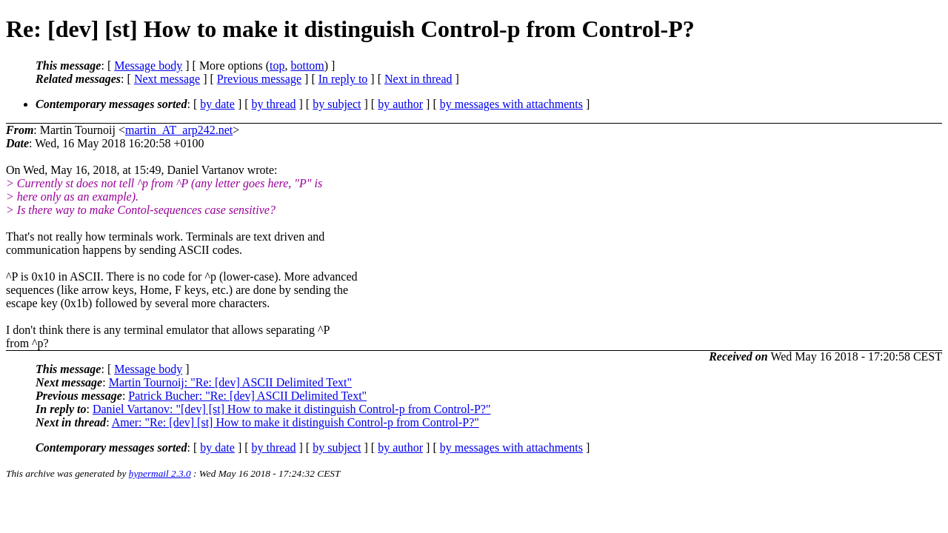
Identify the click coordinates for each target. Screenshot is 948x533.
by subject (337, 104)
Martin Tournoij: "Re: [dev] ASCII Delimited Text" (230, 382)
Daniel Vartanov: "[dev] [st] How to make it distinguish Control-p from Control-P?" (292, 409)
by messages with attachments (511, 104)
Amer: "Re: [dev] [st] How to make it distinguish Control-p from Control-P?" (295, 422)
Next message (167, 79)
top (277, 65)
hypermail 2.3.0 (160, 473)
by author (400, 104)
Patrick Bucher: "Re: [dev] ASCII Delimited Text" (247, 395)
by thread (274, 104)
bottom (307, 65)
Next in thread (418, 79)
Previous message (259, 79)
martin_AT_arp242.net (179, 130)
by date (217, 104)
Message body (148, 65)
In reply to (343, 79)
